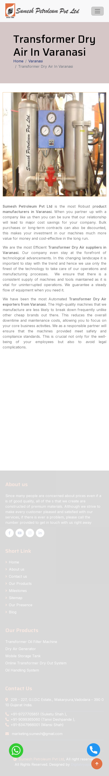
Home (18, 61)
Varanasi (35, 61)
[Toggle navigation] (97, 11)
